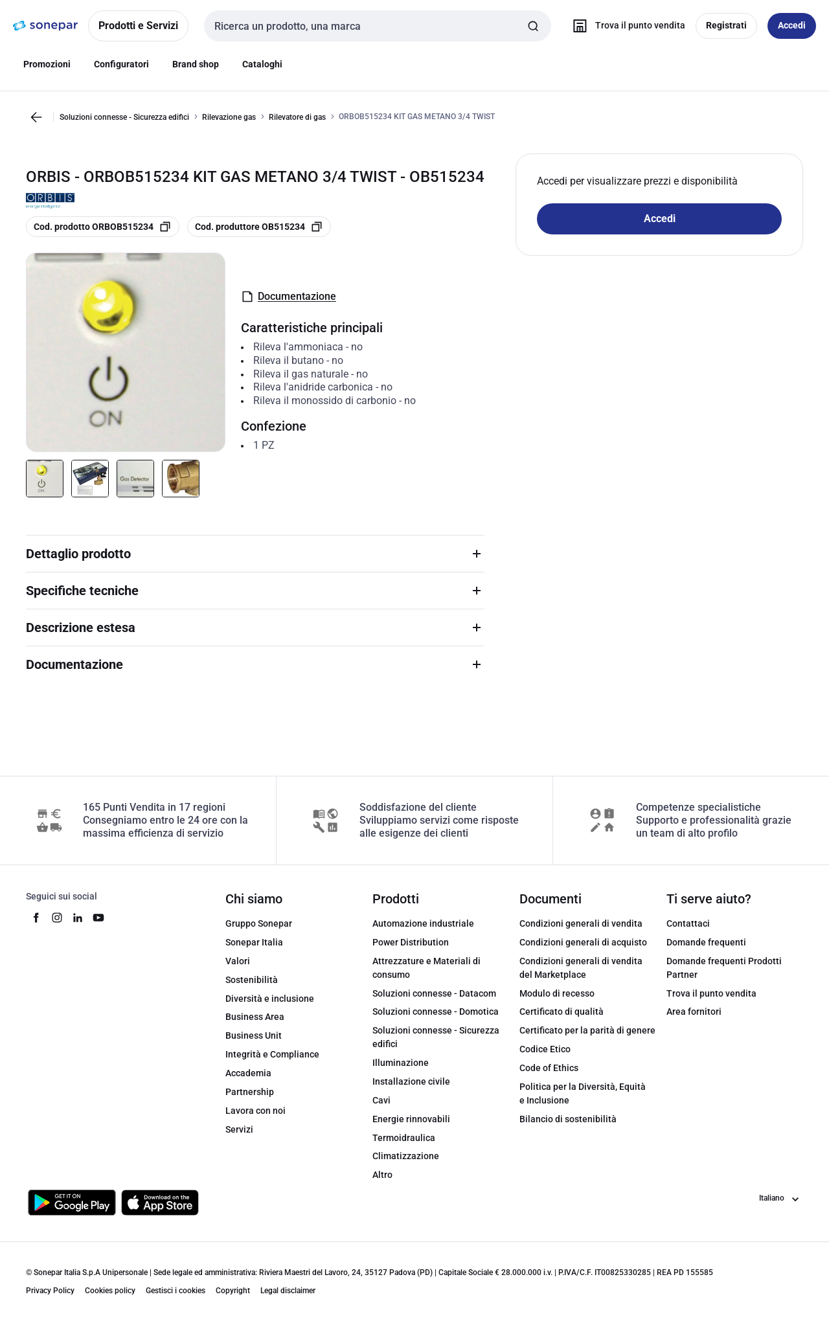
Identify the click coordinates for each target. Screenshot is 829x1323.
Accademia (248, 1073)
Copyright (233, 1290)
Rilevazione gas (229, 117)
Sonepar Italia (254, 942)
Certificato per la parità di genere (587, 1030)
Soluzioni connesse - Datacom (434, 993)
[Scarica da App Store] (160, 1203)
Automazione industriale (423, 923)
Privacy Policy (50, 1290)
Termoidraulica (403, 1138)
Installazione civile (411, 1081)
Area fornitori (693, 1011)
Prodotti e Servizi (138, 25)
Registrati (726, 25)
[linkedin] (77, 917)
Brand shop (195, 64)
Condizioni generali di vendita (580, 923)
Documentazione (288, 296)
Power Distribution (410, 942)
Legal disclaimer (287, 1290)
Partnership (249, 1092)
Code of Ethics (548, 1068)
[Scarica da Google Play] (72, 1203)
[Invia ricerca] (533, 26)
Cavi (381, 1100)
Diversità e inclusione (269, 998)
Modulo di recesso (557, 993)
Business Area (254, 1017)
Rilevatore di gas (297, 117)
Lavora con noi (255, 1110)
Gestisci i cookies (175, 1290)
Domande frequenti (706, 942)
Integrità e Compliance (272, 1054)
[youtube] (98, 917)
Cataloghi (262, 64)
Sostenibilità (251, 980)
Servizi (239, 1129)
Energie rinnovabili (411, 1119)
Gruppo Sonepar (258, 923)
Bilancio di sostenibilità (568, 1119)
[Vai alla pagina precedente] (36, 117)
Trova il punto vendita (711, 993)
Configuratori (121, 64)
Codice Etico (545, 1049)
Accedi (660, 218)
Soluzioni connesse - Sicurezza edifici (124, 117)
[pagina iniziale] (45, 25)
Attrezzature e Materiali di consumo (426, 968)
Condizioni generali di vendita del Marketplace (580, 968)
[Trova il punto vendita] (626, 26)
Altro (382, 1175)
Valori (237, 961)
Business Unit (253, 1035)
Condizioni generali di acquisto (583, 942)
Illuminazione (400, 1062)
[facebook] (36, 917)
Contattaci (688, 923)
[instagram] (57, 917)
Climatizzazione (405, 1156)
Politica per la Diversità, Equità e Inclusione (582, 1093)
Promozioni (47, 64)
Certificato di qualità (561, 1011)
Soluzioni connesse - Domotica (435, 1011)
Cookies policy (110, 1290)
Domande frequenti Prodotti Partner (724, 968)
